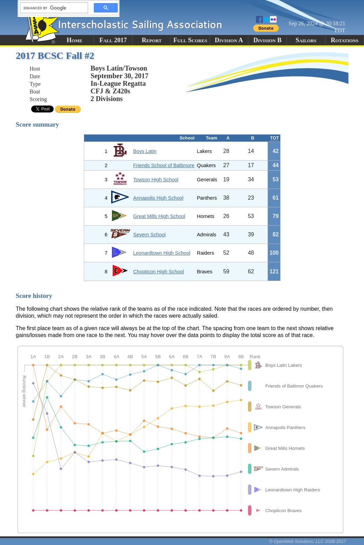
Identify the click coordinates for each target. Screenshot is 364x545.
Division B (267, 40)
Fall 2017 (113, 40)
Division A (229, 40)
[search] (52, 8)
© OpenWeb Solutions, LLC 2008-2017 (307, 541)
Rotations (344, 40)
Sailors (306, 40)
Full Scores (190, 40)
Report (152, 40)
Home (74, 40)
